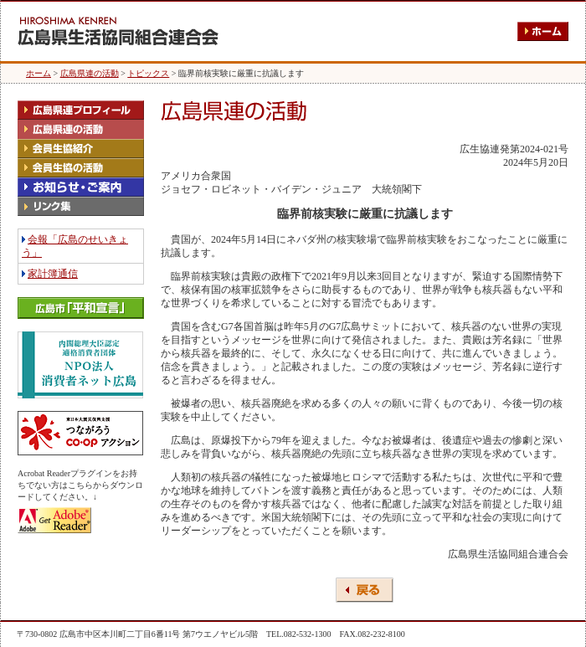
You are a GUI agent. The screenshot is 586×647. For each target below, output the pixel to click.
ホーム (38, 73)
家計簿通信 (53, 274)
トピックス (148, 73)
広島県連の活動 (89, 73)
